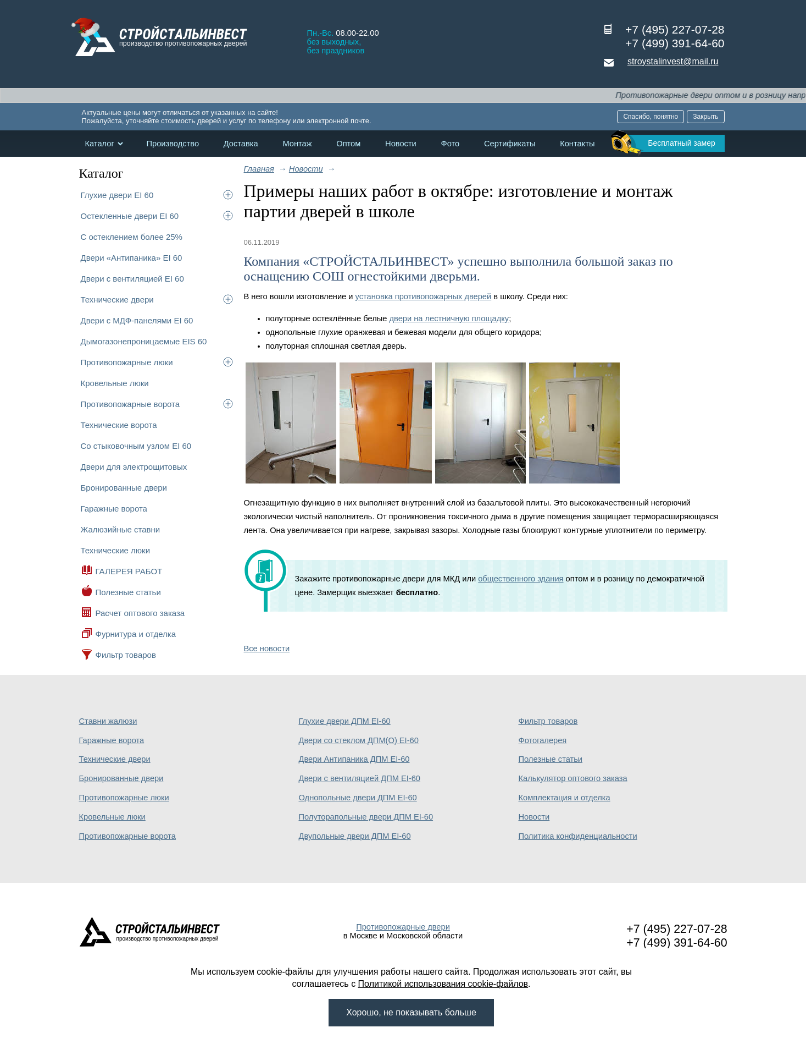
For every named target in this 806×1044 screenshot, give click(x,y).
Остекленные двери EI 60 (130, 216)
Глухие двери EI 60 (117, 195)
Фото (450, 143)
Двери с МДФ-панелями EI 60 (137, 320)
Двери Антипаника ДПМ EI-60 (354, 759)
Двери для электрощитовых (134, 466)
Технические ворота (119, 425)
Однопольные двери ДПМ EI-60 (358, 797)
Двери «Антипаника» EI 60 (131, 257)
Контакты (577, 143)
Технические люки (116, 550)
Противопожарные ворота (130, 404)
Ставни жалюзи (108, 721)
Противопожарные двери (403, 926)
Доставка (241, 143)
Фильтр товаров (126, 655)
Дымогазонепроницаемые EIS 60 (144, 341)
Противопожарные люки (127, 362)
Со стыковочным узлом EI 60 (136, 445)
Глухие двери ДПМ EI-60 (345, 721)
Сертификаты (510, 143)
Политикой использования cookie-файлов (443, 983)
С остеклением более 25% (131, 236)
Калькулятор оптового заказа (573, 778)
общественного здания (520, 578)
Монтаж (297, 143)
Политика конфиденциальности (578, 836)
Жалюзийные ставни (120, 529)
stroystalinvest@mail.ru (673, 61)
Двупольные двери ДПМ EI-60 (355, 836)
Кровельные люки (115, 383)
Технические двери (117, 299)
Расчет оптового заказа (140, 613)
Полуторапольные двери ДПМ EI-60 (366, 816)
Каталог (99, 143)
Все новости (267, 648)
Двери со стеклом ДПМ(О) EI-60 (359, 740)
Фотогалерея (543, 740)
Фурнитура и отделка (136, 634)
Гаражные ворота (114, 508)
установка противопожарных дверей (423, 296)
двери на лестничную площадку (449, 318)
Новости (400, 143)
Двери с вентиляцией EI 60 (132, 278)
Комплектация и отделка (564, 797)
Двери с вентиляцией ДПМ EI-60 (360, 778)
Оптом (348, 143)
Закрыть (705, 116)
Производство (172, 143)
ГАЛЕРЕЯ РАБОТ (129, 571)
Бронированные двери (124, 487)
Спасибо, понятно (650, 116)
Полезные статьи (128, 592)
